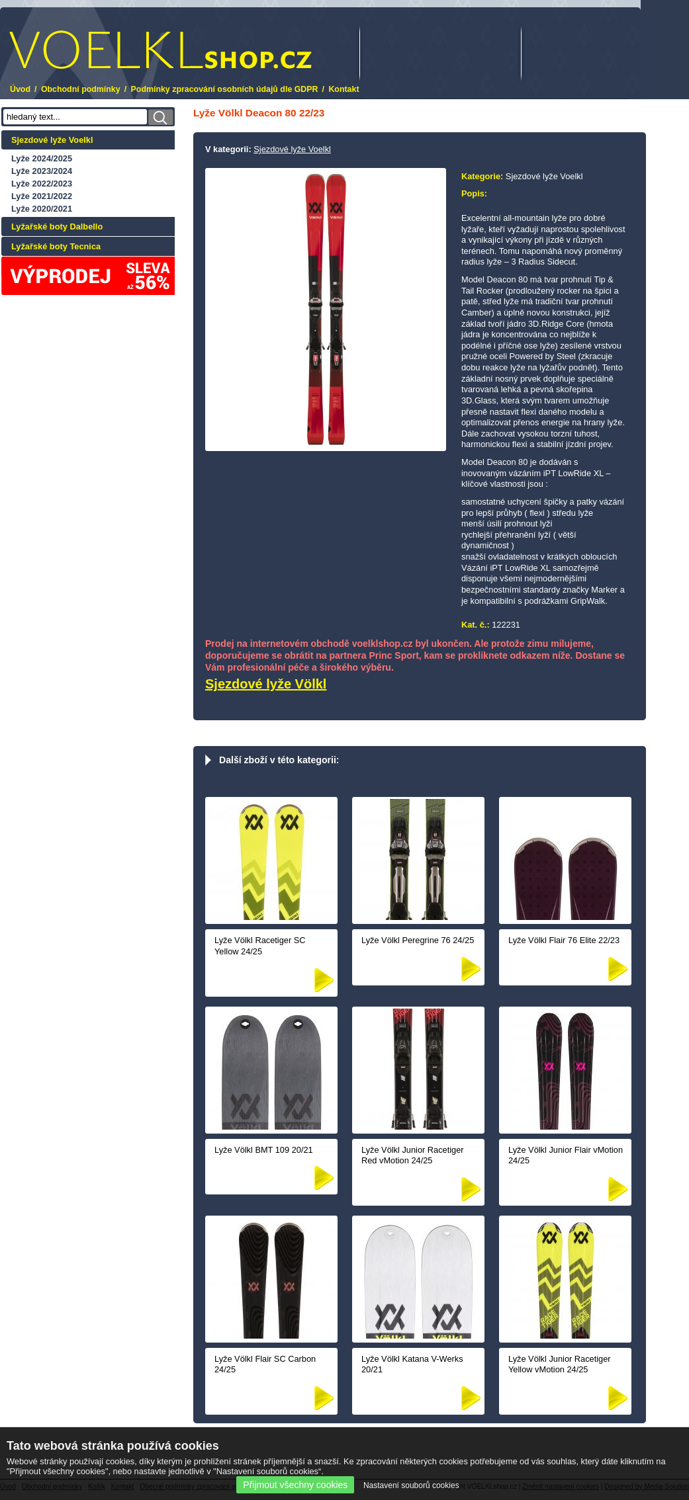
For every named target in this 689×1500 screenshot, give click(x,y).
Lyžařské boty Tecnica (56, 246)
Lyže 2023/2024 (41, 171)
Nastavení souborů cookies (411, 1485)
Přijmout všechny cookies (295, 1484)
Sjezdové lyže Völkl (265, 684)
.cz (160, 49)
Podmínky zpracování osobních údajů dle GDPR (224, 89)
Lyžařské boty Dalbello (57, 226)
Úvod (20, 89)
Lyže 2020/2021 (41, 209)
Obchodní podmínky (80, 89)
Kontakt (343, 89)
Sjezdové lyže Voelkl (52, 140)
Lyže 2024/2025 (41, 158)
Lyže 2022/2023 (41, 183)
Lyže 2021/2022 (41, 196)
